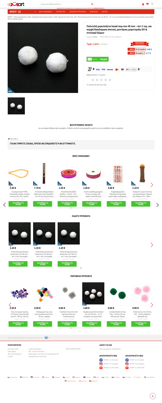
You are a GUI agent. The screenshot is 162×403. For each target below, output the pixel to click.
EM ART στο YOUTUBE (109, 367)
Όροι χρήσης (12, 351)
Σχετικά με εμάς (13, 349)
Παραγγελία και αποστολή (37, 356)
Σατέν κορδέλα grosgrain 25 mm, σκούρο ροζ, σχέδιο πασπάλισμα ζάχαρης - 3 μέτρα (117, 194)
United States (70, 381)
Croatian (56, 377)
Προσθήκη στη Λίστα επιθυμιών (110, 37)
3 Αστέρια (101, 80)
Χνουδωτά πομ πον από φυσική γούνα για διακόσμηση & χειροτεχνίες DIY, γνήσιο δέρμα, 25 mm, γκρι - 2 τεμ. (69, 314)
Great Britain (149, 377)
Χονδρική (94, 12)
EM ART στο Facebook (108, 360)
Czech (66, 377)
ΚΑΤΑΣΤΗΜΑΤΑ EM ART (73, 349)
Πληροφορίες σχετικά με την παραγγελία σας (43, 354)
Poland (105, 377)
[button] (69, 207)
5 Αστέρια (110, 80)
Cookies (10, 356)
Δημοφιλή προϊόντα (77, 12)
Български (12, 377)
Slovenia (127, 377)
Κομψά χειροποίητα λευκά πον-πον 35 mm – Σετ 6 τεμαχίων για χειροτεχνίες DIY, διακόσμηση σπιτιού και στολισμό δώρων (93, 314)
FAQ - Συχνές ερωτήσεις (36, 351)
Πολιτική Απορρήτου (15, 354)
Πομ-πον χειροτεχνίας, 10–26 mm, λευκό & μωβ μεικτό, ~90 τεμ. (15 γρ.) (20, 314)
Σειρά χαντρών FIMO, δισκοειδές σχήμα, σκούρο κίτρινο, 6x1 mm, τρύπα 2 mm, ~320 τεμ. (44, 194)
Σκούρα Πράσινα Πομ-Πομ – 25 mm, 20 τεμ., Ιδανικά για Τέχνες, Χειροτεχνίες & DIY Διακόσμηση (117, 314)
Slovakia (116, 377)
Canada (82, 381)
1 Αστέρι (93, 80)
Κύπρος (137, 377)
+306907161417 (98, 8)
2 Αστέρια (97, 80)
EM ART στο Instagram (108, 363)
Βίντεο (105, 12)
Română (24, 377)
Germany (35, 377)
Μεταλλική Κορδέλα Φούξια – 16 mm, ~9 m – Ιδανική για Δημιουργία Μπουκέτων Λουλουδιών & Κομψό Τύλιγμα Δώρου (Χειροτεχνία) (93, 194)
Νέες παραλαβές (45, 12)
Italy (96, 377)
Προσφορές (60, 12)
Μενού (15, 11)
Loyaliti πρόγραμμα (34, 349)
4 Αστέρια (106, 80)
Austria (45, 377)
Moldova (93, 381)
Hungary (76, 377)
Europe (87, 377)
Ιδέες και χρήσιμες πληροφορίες (110, 349)
